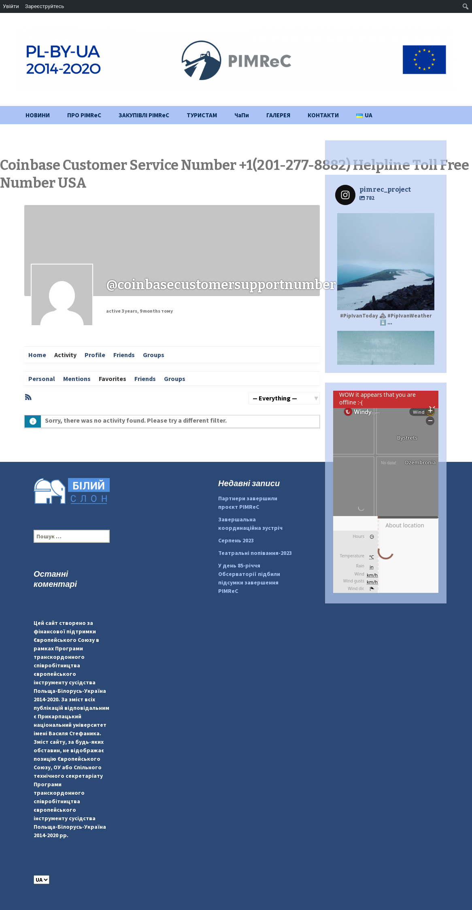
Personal (41, 379)
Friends (124, 355)
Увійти (11, 6)
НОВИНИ (38, 115)
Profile (95, 355)
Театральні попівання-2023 (255, 553)
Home (37, 355)
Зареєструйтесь (44, 6)
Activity (65, 355)
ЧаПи (241, 115)
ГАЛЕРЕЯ (278, 115)
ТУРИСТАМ (202, 115)
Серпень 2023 (236, 540)
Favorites (112, 379)
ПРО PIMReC (84, 115)
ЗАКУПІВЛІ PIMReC (144, 115)
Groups (153, 355)
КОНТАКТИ (323, 115)
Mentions (77, 379)
